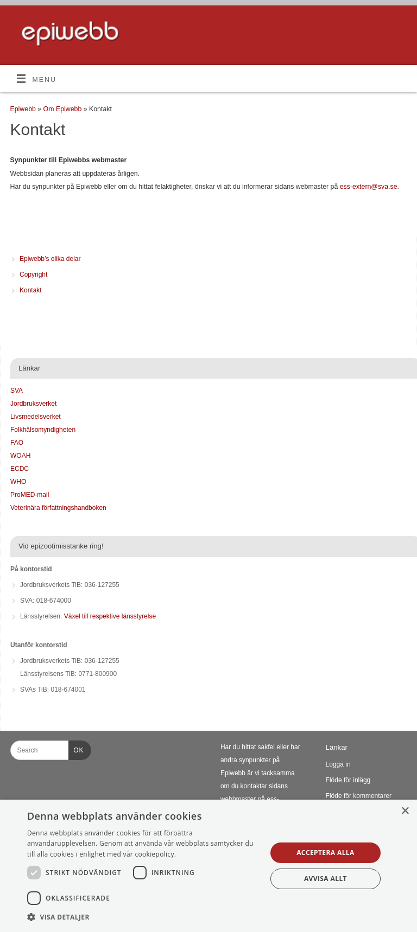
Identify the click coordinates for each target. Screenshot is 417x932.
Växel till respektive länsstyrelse (110, 616)
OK (76, 748)
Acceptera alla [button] (325, 852)
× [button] (405, 811)
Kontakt (31, 290)
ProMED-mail (29, 495)
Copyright (33, 274)
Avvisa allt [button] (325, 878)
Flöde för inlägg (348, 780)
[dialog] (208, 866)
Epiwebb (23, 109)
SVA (16, 390)
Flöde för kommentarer (358, 796)
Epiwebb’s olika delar (50, 259)
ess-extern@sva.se (368, 186)
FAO (16, 442)
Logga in (338, 764)
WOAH (20, 455)
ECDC (19, 469)
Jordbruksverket (33, 403)
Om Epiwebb (63, 109)
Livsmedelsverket (35, 416)
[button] (143, 917)
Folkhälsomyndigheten (42, 429)
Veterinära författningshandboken (58, 508)
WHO (18, 482)
